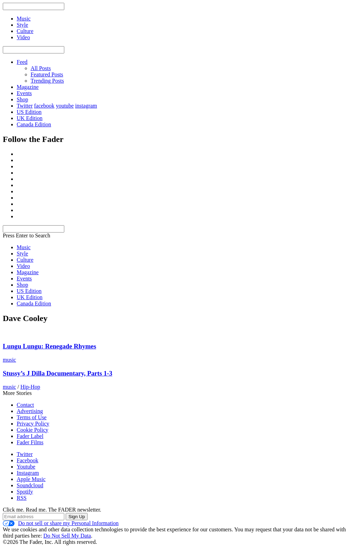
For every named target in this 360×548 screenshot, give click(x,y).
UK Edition (29, 118)
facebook (44, 106)
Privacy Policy (33, 424)
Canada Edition (34, 124)
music (9, 360)
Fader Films (30, 442)
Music (24, 247)
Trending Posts (47, 81)
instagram (86, 106)
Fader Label (30, 436)
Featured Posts (47, 74)
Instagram (28, 473)
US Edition (29, 112)
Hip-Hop (30, 387)
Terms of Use (32, 417)
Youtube (26, 467)
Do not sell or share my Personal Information (60, 523)
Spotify (25, 492)
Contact (25, 405)
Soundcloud (30, 485)
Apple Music (31, 479)
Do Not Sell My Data (67, 536)
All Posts (41, 68)
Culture (25, 260)
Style (22, 253)
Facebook (27, 460)
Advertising (30, 411)
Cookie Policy (32, 430)
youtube (65, 106)
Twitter (25, 106)
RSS (21, 498)
